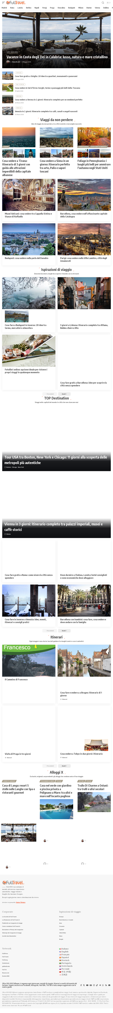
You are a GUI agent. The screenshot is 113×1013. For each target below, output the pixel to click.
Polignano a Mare (47, 784)
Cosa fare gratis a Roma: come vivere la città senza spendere (29, 578)
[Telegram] (100, 989)
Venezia (19, 108)
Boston (8, 469)
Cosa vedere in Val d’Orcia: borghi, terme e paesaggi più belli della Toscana (47, 88)
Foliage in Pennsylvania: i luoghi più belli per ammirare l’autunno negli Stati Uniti (94, 165)
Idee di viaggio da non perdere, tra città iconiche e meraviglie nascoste (57, 125)
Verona (19, 96)
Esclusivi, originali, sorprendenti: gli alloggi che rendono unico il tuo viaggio (56, 779)
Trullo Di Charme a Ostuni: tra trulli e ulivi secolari (93, 790)
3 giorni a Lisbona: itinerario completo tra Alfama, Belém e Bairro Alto (84, 328)
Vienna (8, 536)
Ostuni (81, 784)
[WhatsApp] (103, 989)
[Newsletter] (109, 990)
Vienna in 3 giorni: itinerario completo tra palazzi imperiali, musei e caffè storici (48, 528)
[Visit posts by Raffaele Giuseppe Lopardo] (44, 867)
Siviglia (19, 73)
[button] (4, 2)
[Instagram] (94, 989)
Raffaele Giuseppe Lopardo (58, 867)
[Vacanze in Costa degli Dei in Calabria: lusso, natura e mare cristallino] (56, 40)
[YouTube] (87, 989)
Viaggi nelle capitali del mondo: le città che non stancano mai (56, 404)
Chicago (14, 469)
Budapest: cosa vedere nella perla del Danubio (26, 259)
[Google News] (90, 989)
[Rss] (106, 989)
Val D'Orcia (20, 84)
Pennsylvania (83, 147)
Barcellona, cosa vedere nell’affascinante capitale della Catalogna (83, 216)
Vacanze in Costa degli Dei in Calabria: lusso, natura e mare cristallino (57, 57)
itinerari (64, 702)
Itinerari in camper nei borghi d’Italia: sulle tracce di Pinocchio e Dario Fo (96, 855)
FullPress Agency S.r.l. (79, 1006)
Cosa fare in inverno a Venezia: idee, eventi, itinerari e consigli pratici (25, 622)
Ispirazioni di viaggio (56, 270)
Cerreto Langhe (9, 784)
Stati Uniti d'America (99, 147)
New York (21, 469)
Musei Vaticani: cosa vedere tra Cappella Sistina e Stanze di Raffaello (28, 216)
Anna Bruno (16, 62)
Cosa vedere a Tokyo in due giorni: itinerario (81, 756)
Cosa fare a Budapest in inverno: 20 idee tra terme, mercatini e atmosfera (25, 328)
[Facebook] (81, 989)
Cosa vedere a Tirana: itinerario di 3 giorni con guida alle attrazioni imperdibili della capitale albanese (16, 169)
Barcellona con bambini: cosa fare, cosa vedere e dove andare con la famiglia (83, 622)
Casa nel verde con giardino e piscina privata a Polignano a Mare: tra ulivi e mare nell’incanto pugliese (56, 794)
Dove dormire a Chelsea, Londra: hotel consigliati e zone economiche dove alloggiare (83, 578)
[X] (83, 989)
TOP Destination (56, 400)
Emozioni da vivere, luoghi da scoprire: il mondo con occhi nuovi (56, 275)
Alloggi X (56, 775)
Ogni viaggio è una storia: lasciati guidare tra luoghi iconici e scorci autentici (57, 643)
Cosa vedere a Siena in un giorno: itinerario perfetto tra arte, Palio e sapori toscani (55, 167)
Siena (43, 147)
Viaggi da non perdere (56, 120)
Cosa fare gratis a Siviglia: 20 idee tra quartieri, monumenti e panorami (46, 76)
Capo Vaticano (12, 52)
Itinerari (57, 639)
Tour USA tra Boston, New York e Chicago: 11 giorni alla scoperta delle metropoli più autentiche (54, 461)
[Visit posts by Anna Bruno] (8, 61)
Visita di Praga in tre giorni (18, 756)
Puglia (59, 784)
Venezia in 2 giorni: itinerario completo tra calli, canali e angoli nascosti (46, 112)
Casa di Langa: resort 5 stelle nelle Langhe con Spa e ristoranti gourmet (18, 792)
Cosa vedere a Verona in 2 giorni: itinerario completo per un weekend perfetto (48, 100)
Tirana (6, 147)
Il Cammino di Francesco (16, 682)
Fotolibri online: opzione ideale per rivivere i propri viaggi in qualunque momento (26, 372)
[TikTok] (97, 989)
